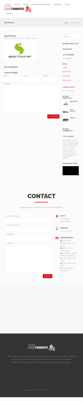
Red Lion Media (52, 390)
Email (26, 76)
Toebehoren (57, 4)
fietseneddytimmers (21, 38)
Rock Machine (72, 110)
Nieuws (8, 4)
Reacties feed (66, 76)
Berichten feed (66, 72)
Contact (8, 13)
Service (67, 4)
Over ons (17, 4)
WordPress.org (67, 80)
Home (66, 23)
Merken (26, 4)
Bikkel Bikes (74, 101)
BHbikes (72, 118)
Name (6, 76)
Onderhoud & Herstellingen (41, 4)
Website (45, 76)
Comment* (7, 83)
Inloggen (65, 67)
